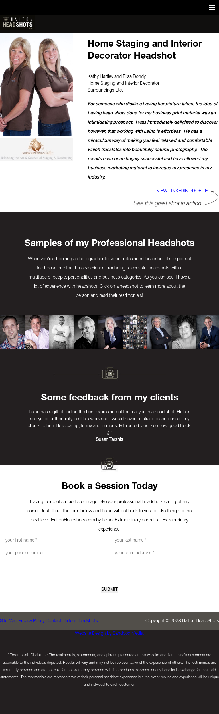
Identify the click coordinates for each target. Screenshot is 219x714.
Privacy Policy (37, 640)
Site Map (8, 640)
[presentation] (109, 579)
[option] (12, 332)
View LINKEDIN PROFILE (176, 191)
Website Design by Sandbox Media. (106, 659)
